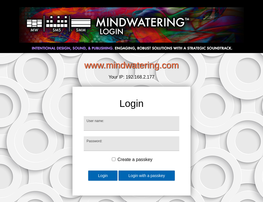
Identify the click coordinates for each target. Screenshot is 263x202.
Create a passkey (135, 159)
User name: (95, 121)
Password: (94, 141)
